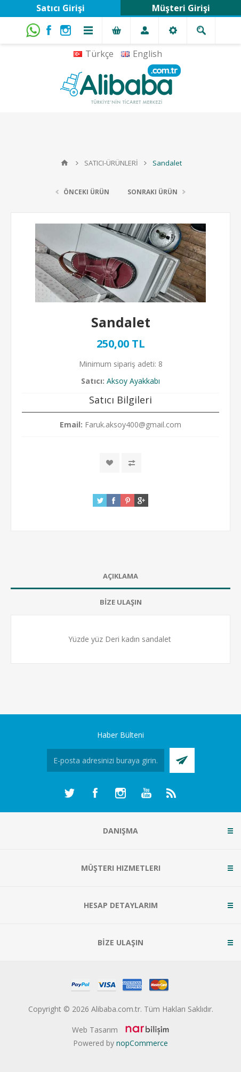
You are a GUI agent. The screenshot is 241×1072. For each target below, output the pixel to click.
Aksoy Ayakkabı (133, 381)
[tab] (120, 576)
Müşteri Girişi (181, 8)
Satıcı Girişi (60, 8)
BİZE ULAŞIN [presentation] (121, 602)
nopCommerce (142, 1043)
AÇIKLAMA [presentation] (120, 576)
